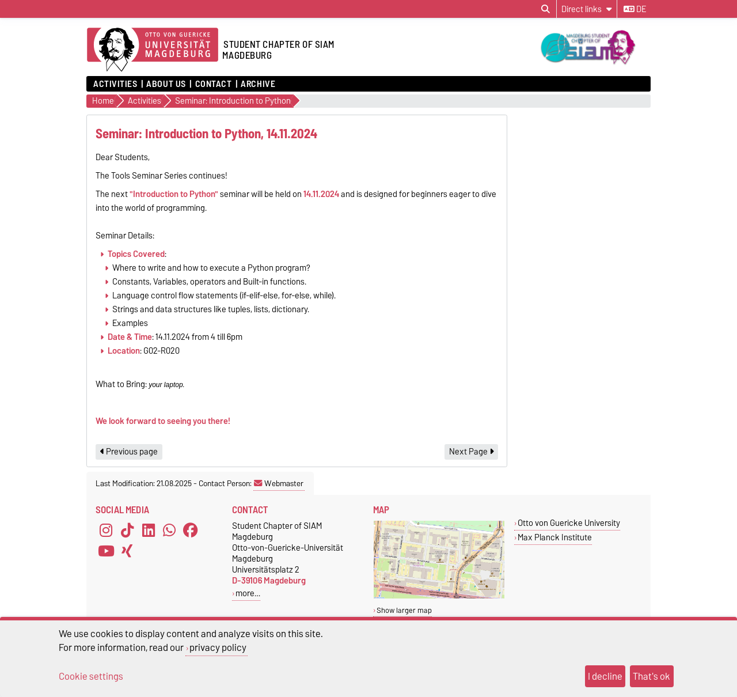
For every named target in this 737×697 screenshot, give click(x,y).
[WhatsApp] (169, 530)
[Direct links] (587, 9)
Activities (115, 84)
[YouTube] (106, 551)
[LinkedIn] (148, 530)
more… (247, 593)
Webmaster (278, 483)
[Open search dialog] (545, 9)
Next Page (471, 452)
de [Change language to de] (635, 9)
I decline (605, 676)
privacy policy (217, 647)
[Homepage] (152, 50)
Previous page (129, 452)
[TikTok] (127, 530)
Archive (258, 84)
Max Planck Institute (555, 537)
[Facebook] (190, 530)
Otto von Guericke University (569, 523)
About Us (165, 84)
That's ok (651, 676)
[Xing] (127, 551)
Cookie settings (91, 676)
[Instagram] (106, 530)
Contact (213, 84)
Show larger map (404, 610)
